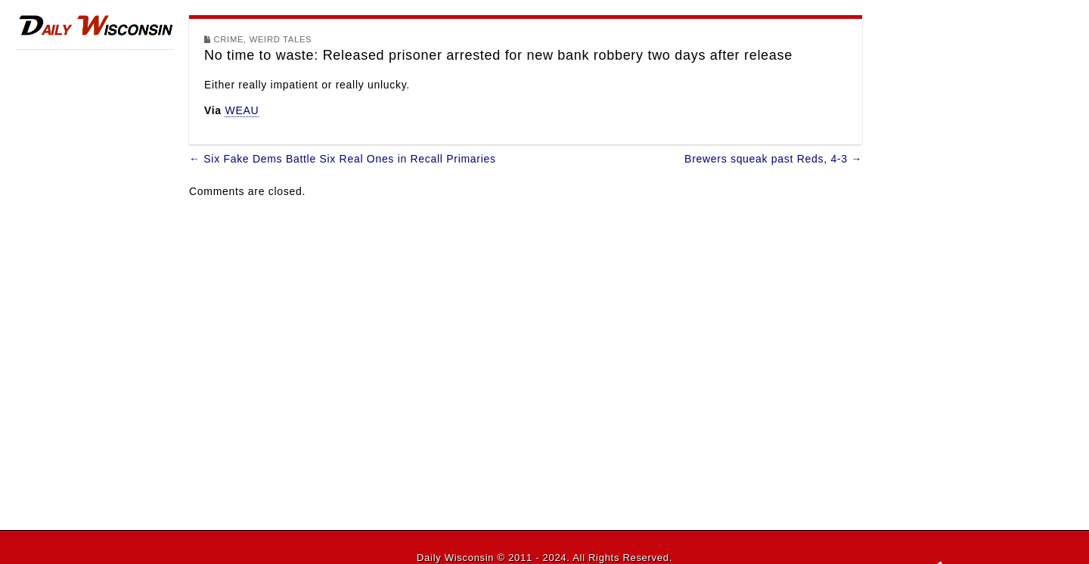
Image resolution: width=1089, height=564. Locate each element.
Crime (229, 39)
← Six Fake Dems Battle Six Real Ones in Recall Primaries (342, 159)
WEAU (242, 110)
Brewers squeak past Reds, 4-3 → (773, 159)
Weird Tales (281, 39)
